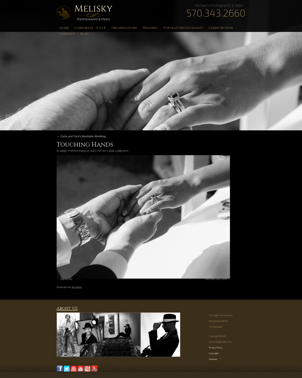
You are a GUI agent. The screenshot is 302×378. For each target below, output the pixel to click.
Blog (85, 34)
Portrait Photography (183, 28)
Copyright (214, 353)
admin (63, 150)
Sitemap (213, 359)
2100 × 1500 (115, 150)
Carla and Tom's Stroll (216, 279)
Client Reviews (221, 28)
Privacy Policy (215, 347)
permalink (76, 287)
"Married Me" (66, 279)
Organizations (124, 28)
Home (64, 28)
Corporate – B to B (90, 28)
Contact (67, 34)
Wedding (150, 28)
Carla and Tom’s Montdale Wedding (81, 136)
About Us (67, 308)
